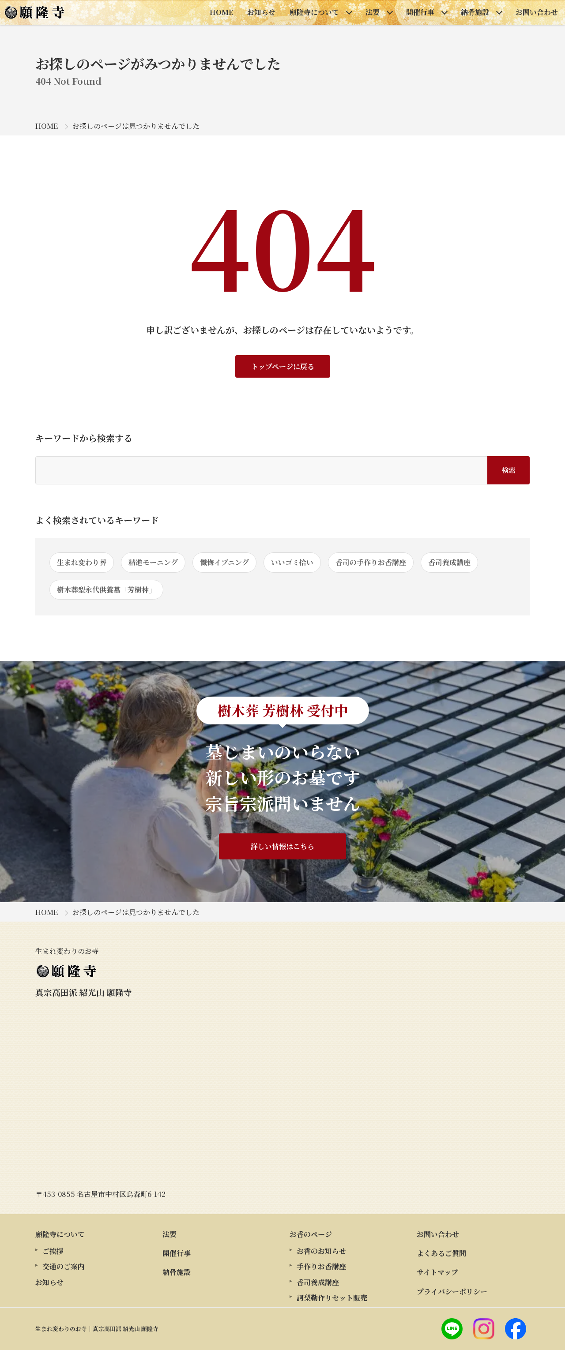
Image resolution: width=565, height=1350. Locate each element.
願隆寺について (314, 12)
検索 (508, 470)
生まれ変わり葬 (81, 562)
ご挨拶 (53, 1251)
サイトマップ (437, 1272)
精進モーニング (153, 562)
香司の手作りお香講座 (370, 562)
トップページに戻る (282, 366)
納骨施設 (475, 12)
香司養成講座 (449, 562)
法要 (372, 12)
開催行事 (420, 12)
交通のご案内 (63, 1266)
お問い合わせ (537, 12)
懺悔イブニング (224, 562)
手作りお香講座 (321, 1266)
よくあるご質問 (441, 1253)
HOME (221, 12)
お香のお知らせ (321, 1251)
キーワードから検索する (83, 437)
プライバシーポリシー (452, 1291)
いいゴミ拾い (292, 562)
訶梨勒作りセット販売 (332, 1298)
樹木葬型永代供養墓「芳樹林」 (106, 590)
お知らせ (261, 12)
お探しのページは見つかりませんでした (136, 126)
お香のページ (311, 1234)
